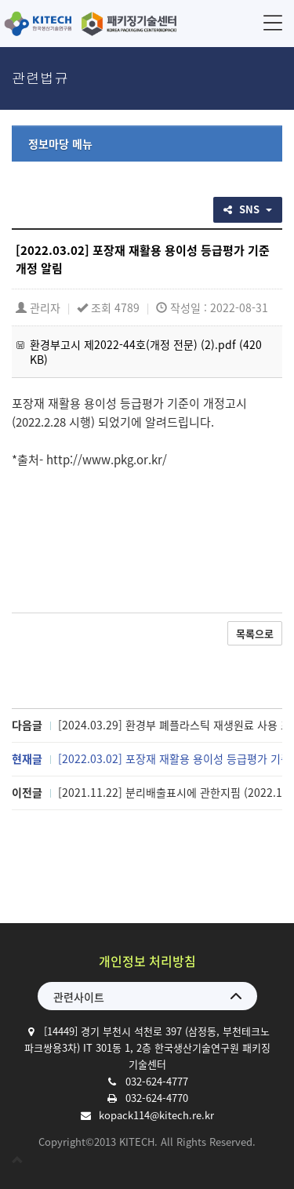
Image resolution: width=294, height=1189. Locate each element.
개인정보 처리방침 (147, 960)
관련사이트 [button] (78, 997)
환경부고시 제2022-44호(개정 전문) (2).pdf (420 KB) (146, 351)
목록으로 (255, 633)
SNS (247, 209)
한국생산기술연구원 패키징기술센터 (90, 23)
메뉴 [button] (272, 22)
